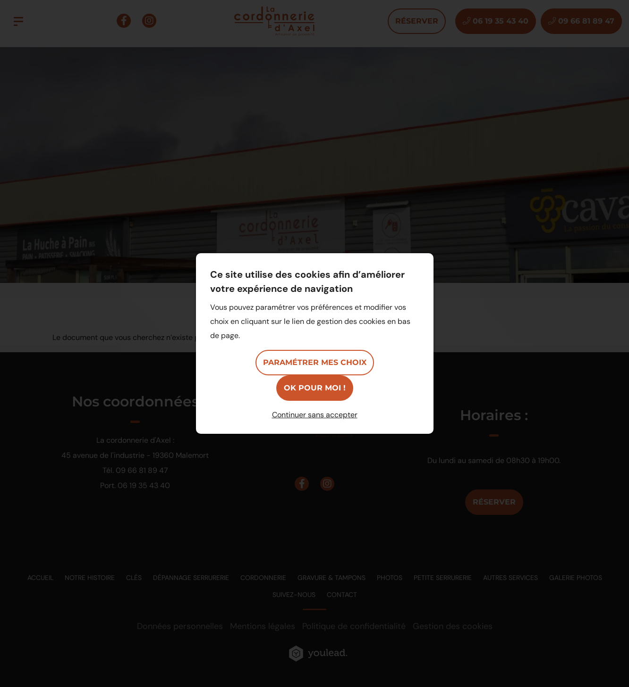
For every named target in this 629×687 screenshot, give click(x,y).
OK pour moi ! (315, 387)
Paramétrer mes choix (314, 362)
